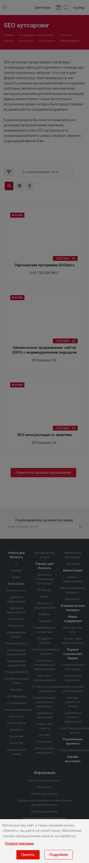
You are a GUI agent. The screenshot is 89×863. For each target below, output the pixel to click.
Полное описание (19, 843)
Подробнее (58, 855)
